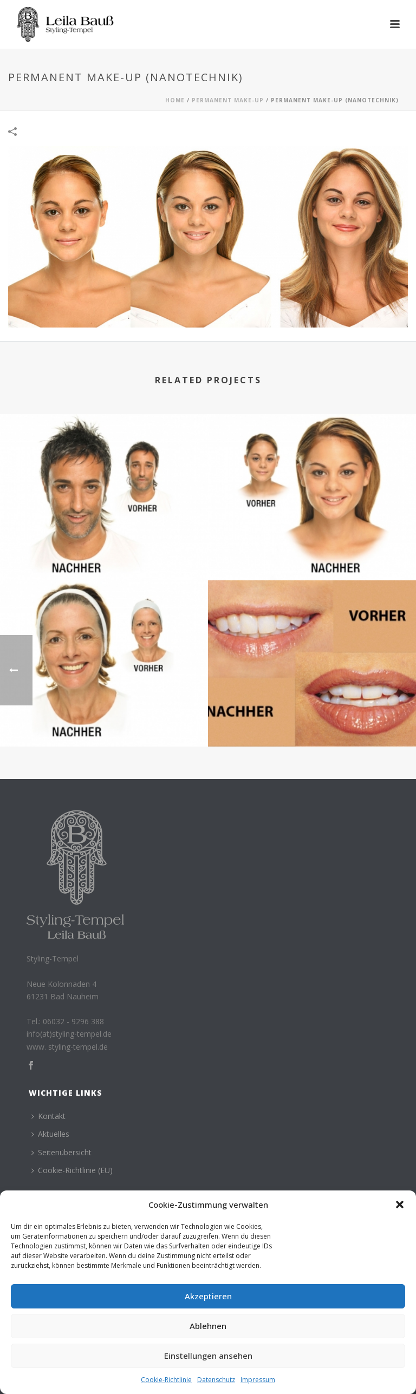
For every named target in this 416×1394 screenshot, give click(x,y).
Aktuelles (50, 1134)
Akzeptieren (208, 1296)
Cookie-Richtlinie (166, 1379)
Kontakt (48, 1116)
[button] (399, 1204)
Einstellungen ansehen (208, 1355)
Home (175, 100)
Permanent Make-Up (228, 100)
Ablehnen (208, 1325)
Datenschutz (216, 1379)
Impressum (257, 1379)
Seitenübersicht (61, 1152)
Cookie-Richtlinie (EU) (72, 1170)
